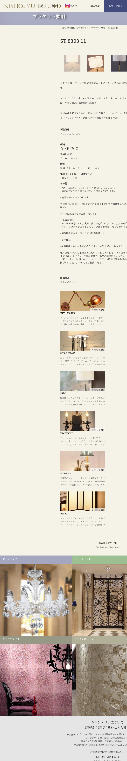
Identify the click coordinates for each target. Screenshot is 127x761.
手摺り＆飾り (117, 742)
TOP (40, 6)
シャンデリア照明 (68, 742)
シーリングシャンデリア (72, 752)
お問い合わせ (115, 6)
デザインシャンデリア (70, 747)
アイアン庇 (116, 747)
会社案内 (56, 6)
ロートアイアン (118, 737)
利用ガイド (75, 6)
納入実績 (95, 6)
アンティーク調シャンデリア (74, 757)
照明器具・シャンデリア (72, 737)
